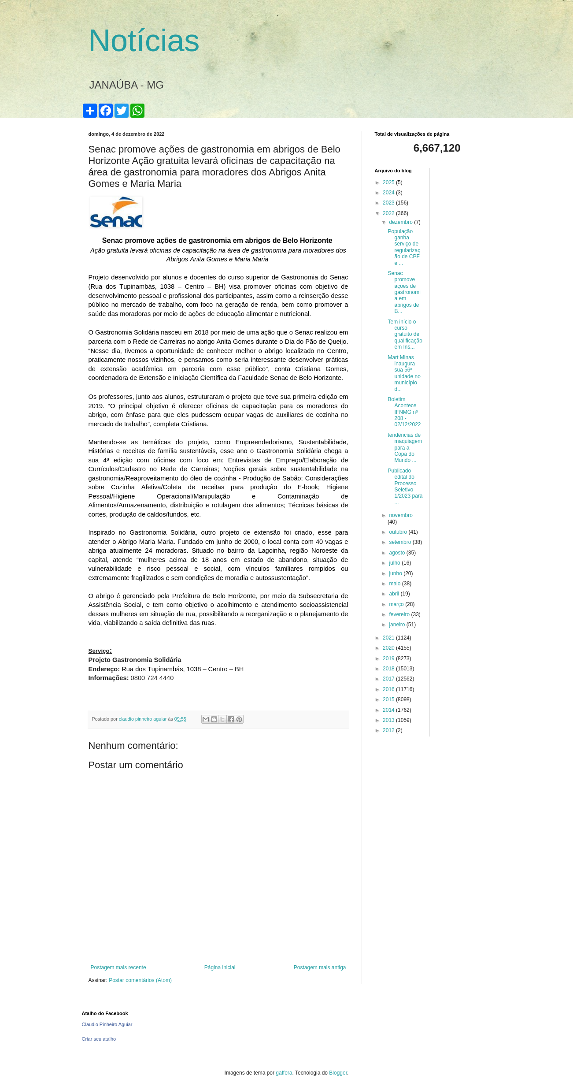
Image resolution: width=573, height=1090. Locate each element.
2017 (389, 679)
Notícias (144, 40)
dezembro (401, 222)
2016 (389, 689)
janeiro (397, 624)
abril (394, 594)
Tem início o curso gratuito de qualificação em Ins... (405, 334)
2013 (389, 720)
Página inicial (220, 967)
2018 (389, 669)
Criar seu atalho (99, 1039)
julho (395, 563)
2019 (389, 658)
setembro (400, 542)
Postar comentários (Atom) (140, 980)
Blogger (338, 1073)
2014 (389, 710)
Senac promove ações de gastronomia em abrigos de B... (404, 292)
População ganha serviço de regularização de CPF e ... (404, 247)
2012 (389, 730)
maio (395, 583)
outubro (398, 532)
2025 (389, 182)
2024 (389, 193)
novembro (400, 515)
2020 (389, 648)
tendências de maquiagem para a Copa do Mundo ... (405, 448)
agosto (397, 553)
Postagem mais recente (118, 967)
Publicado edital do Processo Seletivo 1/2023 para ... (405, 487)
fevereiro (400, 614)
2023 (389, 203)
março (397, 604)
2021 (389, 638)
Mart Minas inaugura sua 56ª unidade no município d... (404, 373)
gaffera (284, 1073)
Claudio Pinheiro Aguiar (107, 1024)
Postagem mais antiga (320, 967)
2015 (389, 699)
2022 (389, 213)
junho (396, 573)
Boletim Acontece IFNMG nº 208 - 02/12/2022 (404, 412)
